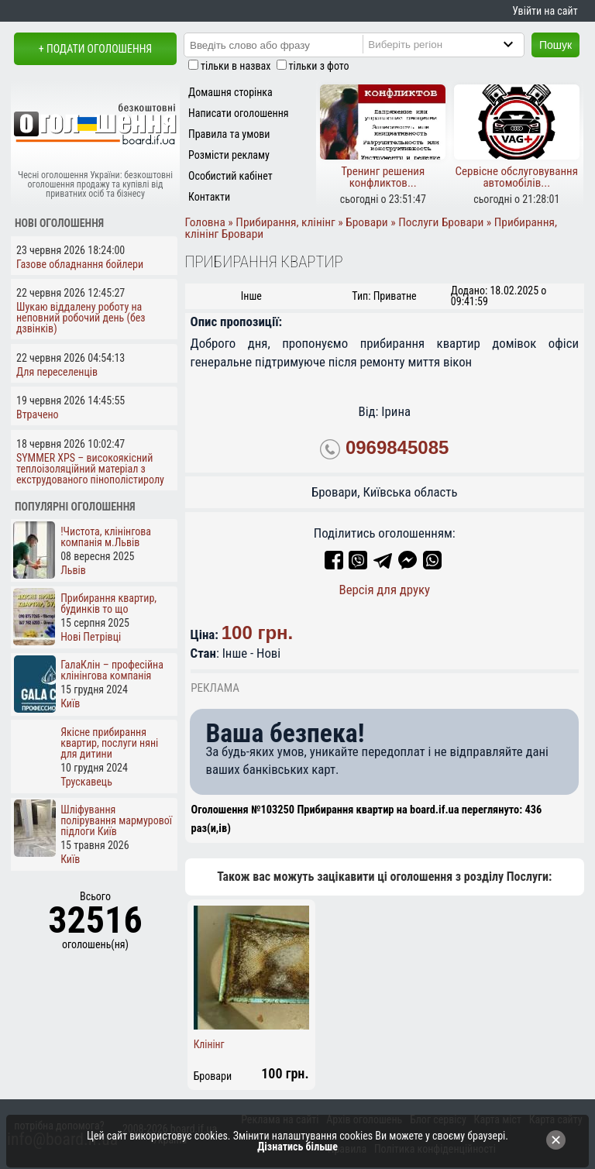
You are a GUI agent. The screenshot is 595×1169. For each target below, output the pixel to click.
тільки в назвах (235, 66)
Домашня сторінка (230, 92)
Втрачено (37, 414)
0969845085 (397, 448)
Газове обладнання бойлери (79, 264)
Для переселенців (57, 372)
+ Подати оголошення (95, 49)
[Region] (456, 44)
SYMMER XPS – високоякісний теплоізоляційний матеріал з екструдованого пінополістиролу (90, 469)
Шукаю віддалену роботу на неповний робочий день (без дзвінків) (81, 318)
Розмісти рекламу (229, 155)
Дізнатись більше (297, 1146)
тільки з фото (319, 66)
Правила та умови (229, 134)
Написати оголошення (238, 113)
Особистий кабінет (230, 176)
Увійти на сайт (544, 11)
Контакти (209, 197)
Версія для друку (384, 589)
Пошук (555, 45)
